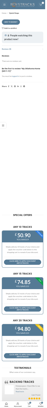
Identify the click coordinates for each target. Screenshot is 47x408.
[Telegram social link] (24, 86)
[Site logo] (22, 4)
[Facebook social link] (8, 86)
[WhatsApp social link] (21, 86)
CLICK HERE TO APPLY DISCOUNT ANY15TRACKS (22, 309)
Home (4, 13)
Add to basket (10, 22)
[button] (20, 391)
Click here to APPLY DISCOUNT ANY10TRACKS (22, 262)
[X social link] (11, 86)
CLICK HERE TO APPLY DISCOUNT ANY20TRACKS (22, 356)
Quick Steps (14, 13)
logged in (15, 76)
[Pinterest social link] (15, 86)
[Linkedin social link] (18, 86)
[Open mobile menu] (4, 4)
